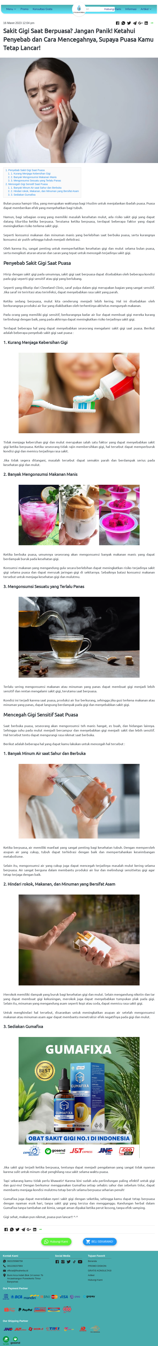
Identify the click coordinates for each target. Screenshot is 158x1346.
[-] (57, 1262)
